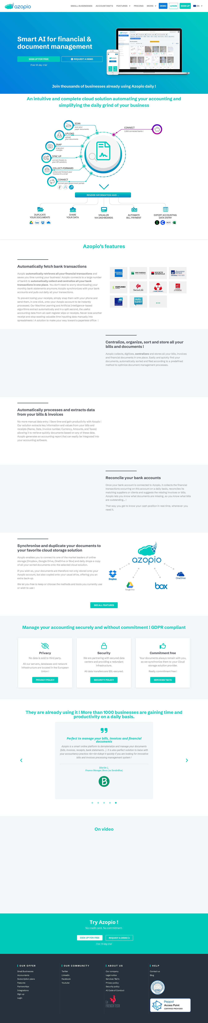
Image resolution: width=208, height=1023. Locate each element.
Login (173, 5)
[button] (21, 760)
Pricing (138, 5)
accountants (104, 5)
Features (123, 6)
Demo (163, 5)
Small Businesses (81, 5)
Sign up (185, 5)
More (151, 6)
